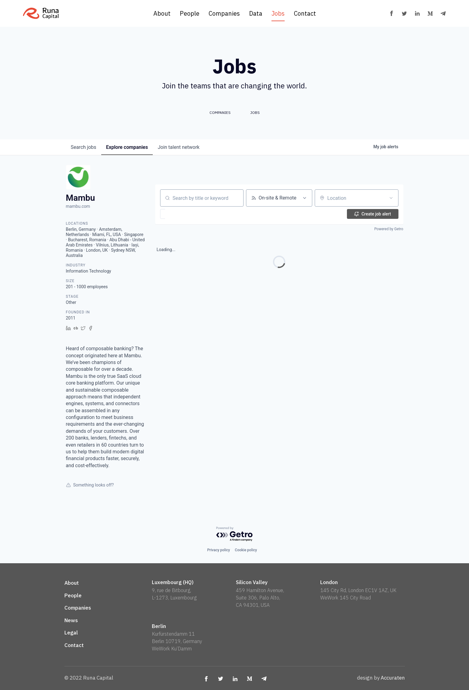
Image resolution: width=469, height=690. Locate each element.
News (71, 620)
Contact (305, 13)
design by (381, 677)
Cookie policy (246, 550)
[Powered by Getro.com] (234, 534)
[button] (180, 214)
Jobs (278, 13)
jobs (83, 147)
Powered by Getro (388, 229)
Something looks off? (90, 485)
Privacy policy (218, 550)
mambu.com (78, 206)
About (162, 13)
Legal (71, 632)
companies (127, 147)
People (189, 13)
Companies (224, 13)
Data (255, 13)
